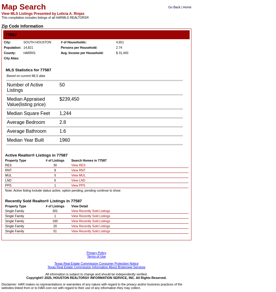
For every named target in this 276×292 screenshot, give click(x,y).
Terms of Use (96, 256)
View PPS (78, 185)
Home (187, 7)
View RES (78, 165)
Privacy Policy (96, 253)
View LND (78, 180)
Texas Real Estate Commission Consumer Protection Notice (96, 263)
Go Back (174, 7)
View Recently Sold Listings (90, 211)
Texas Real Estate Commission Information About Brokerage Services (96, 267)
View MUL (78, 175)
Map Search (23, 6)
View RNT (78, 170)
